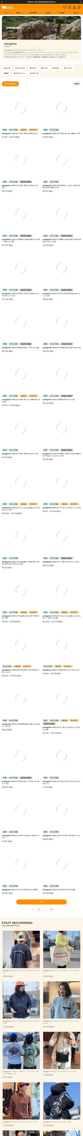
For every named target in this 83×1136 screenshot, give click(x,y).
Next (81, 2)
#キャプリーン (19, 73)
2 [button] (38, 910)
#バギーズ (34, 73)
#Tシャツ (68, 68)
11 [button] (51, 910)
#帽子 (6, 73)
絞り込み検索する (10, 84)
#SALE (56, 68)
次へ (41, 902)
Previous (2, 2)
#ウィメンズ (20, 68)
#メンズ (7, 68)
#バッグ (44, 68)
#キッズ (33, 68)
